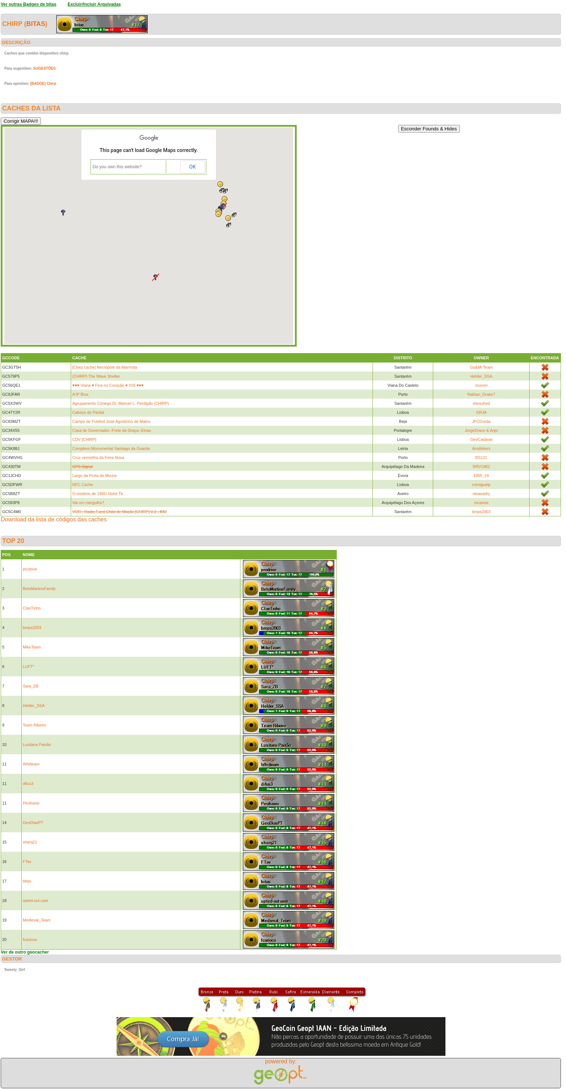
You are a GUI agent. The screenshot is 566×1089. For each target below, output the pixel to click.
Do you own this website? (117, 166)
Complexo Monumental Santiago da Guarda (111, 448)
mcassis (481, 502)
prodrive (30, 569)
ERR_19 (481, 475)
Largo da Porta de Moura (94, 475)
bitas (35, 23)
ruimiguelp (481, 484)
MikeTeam (32, 647)
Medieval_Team (37, 920)
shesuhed (481, 403)
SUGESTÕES (44, 68)
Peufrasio (31, 803)
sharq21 (30, 842)
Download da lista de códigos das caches (54, 519)
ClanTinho (32, 608)
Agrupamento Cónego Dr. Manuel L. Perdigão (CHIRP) (120, 403)
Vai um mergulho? (88, 502)
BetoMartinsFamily (39, 588)
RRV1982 (481, 466)
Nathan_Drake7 (481, 394)
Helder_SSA (481, 376)
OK (192, 167)
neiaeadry (481, 493)
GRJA (481, 412)
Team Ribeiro (34, 725)
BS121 (481, 457)
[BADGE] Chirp (43, 84)
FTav (27, 861)
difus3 (28, 783)
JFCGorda (481, 421)
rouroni (481, 385)
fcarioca (30, 939)
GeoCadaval (481, 439)
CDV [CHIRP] (84, 439)
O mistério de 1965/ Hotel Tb (97, 493)
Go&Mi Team (481, 367)
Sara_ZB (30, 686)
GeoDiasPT (33, 822)
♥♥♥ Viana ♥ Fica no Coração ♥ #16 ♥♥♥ (108, 385)
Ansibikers (481, 448)
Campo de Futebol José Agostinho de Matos (111, 421)
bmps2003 (481, 511)
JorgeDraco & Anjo (481, 430)
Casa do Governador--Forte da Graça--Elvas (111, 430)
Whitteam (31, 764)
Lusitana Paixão (37, 744)
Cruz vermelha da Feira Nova (98, 457)
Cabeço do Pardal (88, 412)
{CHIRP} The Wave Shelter (96, 376)
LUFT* (28, 666)
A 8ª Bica (80, 394)
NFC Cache (82, 484)
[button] (220, 184)
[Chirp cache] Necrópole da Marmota (104, 367)
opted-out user (35, 900)
